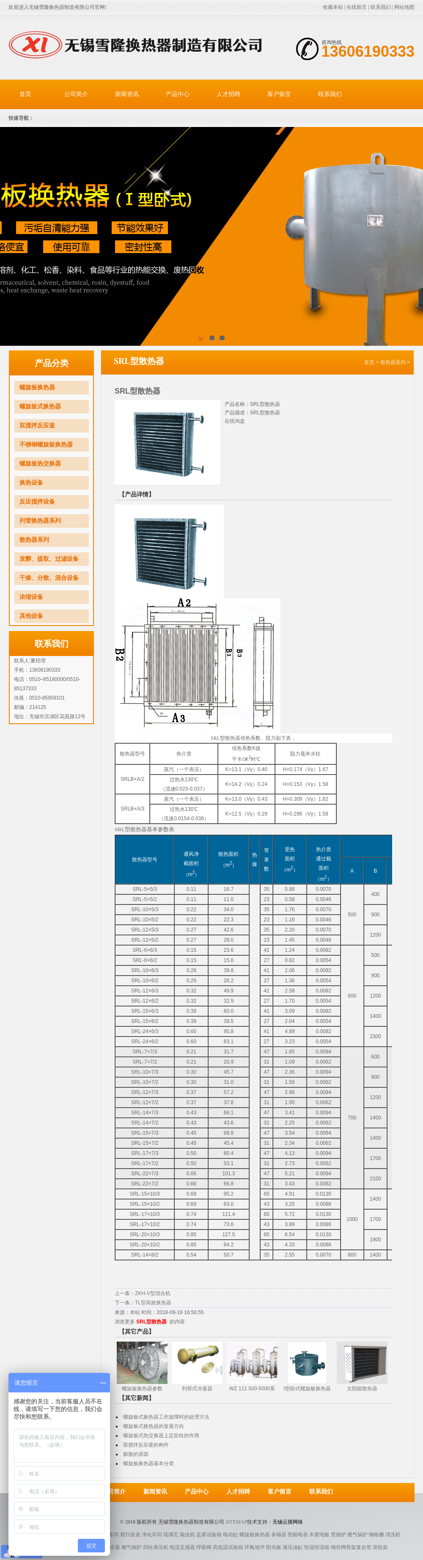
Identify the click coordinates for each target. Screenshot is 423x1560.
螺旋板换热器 (37, 387)
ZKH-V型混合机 (152, 1293)
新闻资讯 (127, 94)
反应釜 (112, 1547)
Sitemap (236, 1522)
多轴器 (278, 1535)
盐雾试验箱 (209, 1535)
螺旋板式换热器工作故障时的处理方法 (166, 1417)
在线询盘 (235, 421)
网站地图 (404, 7)
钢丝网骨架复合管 (351, 1547)
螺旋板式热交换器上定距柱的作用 (161, 1436)
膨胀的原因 (135, 1454)
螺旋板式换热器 (40, 406)
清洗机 (393, 1535)
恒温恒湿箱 (317, 1547)
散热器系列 (34, 540)
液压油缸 (293, 1547)
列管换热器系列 (40, 521)
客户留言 (279, 94)
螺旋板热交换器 (40, 463)
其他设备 (31, 616)
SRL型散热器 (151, 1322)
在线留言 (356, 7)
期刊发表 (130, 1535)
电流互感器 (182, 1547)
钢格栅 (376, 1535)
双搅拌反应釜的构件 (146, 1445)
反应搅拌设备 (37, 502)
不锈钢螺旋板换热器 (46, 444)
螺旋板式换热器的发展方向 (153, 1426)
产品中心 (178, 94)
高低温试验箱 (228, 1547)
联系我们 (381, 7)
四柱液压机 (155, 1547)
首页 (25, 94)
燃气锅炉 (357, 1535)
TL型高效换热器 (153, 1303)
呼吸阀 (204, 1547)
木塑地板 (319, 1535)
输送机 (187, 1535)
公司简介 (76, 94)
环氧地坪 (254, 1547)
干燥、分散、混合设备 (49, 578)
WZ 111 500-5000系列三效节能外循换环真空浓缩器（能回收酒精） (259, 1389)
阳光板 (273, 1547)
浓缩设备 (31, 597)
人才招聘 (228, 94)
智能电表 (298, 1535)
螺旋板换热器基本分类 (148, 1463)
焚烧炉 (338, 1535)
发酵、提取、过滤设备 (49, 559)
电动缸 (230, 1535)
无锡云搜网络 (287, 1522)
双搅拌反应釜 (37, 425)
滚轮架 (380, 1547)
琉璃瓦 (171, 1535)
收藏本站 (333, 7)
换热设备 (31, 483)
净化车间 (152, 1535)
